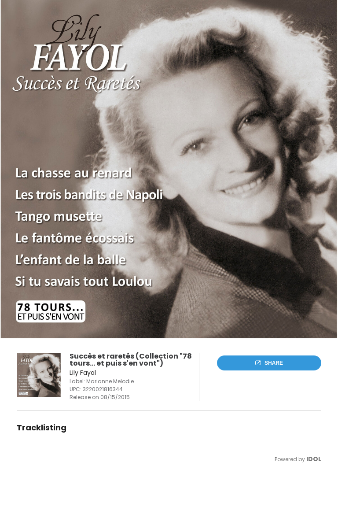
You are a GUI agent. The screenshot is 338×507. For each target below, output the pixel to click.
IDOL (313, 459)
